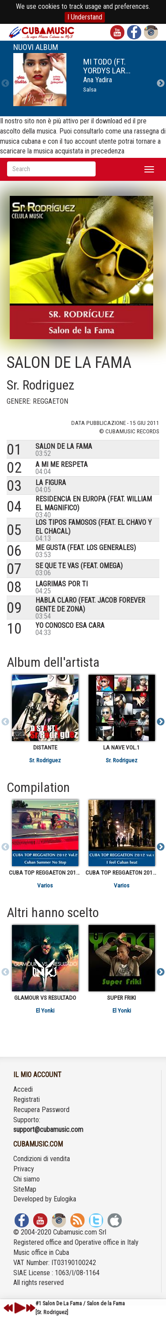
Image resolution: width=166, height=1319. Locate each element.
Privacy (23, 1169)
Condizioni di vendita (41, 1159)
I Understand (84, 17)
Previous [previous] (5, 83)
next (30, 1308)
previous (8, 1308)
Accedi (23, 1089)
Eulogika (65, 1199)
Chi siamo (26, 1179)
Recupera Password (41, 1109)
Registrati (26, 1099)
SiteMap (24, 1189)
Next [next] (160, 83)
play (18, 1308)
